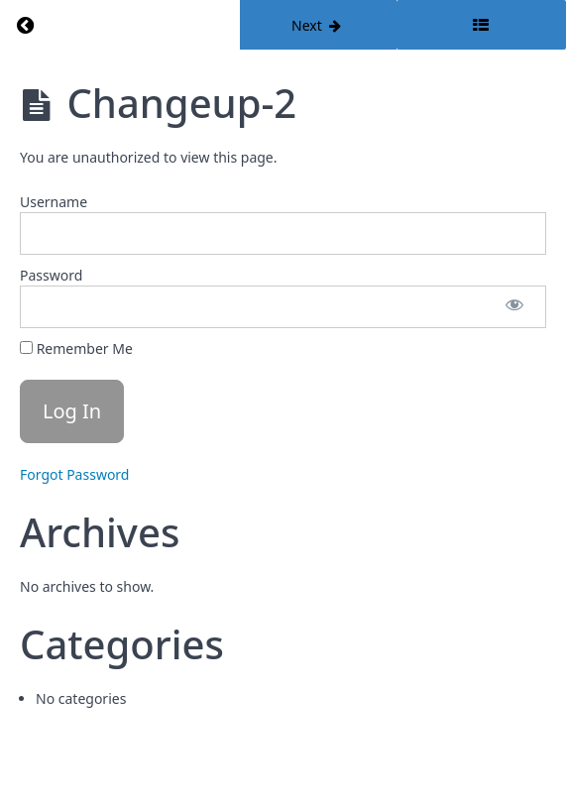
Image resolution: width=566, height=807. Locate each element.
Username (53, 201)
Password (51, 275)
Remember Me (76, 348)
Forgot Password (74, 474)
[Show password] (514, 307)
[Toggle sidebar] (481, 25)
